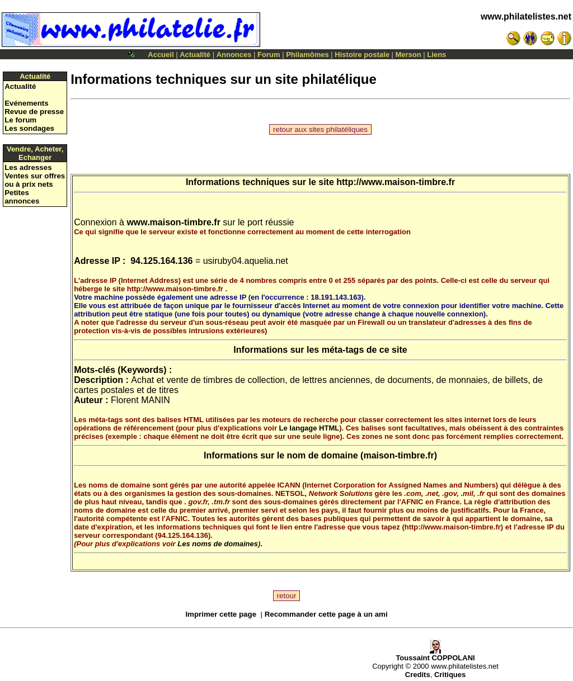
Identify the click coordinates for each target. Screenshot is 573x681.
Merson (408, 54)
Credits (417, 674)
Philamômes (307, 54)
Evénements (26, 103)
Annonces (234, 54)
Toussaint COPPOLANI (435, 654)
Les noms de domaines (217, 544)
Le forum (20, 120)
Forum (268, 54)
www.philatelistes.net (526, 16)
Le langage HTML (309, 428)
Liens (436, 54)
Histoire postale (362, 54)
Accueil (160, 54)
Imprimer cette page (220, 614)
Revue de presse (34, 111)
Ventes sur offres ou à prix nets (34, 180)
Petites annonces (21, 196)
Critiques (450, 674)
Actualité (195, 54)
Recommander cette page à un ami (326, 614)
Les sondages (29, 128)
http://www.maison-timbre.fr (395, 182)
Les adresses (27, 167)
